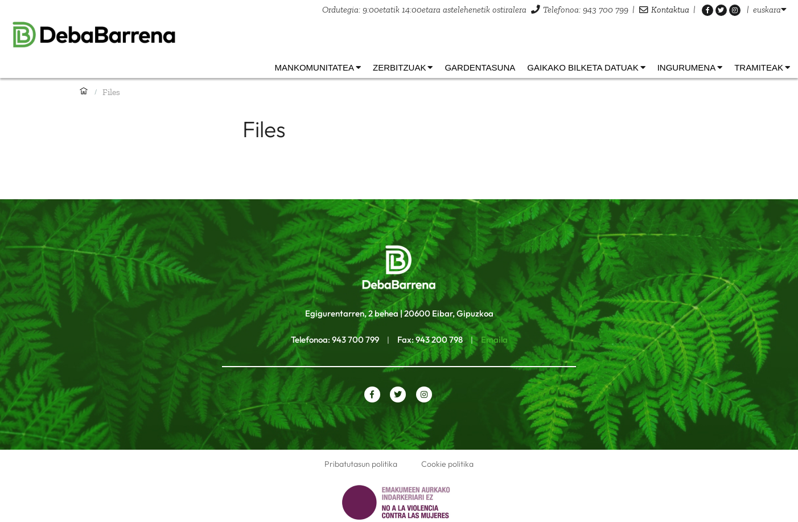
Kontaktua (670, 9)
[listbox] (770, 9)
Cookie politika (447, 464)
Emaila (494, 339)
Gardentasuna (480, 67)
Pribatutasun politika (360, 464)
